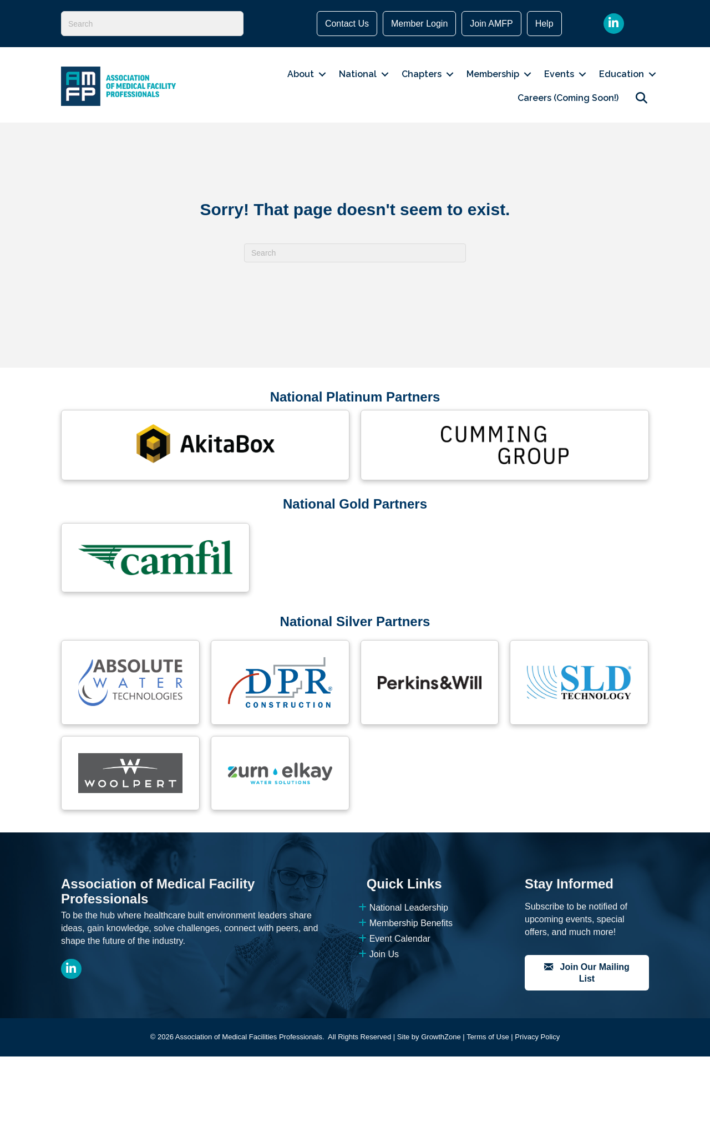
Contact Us (347, 23)
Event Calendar (394, 938)
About (300, 74)
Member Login (419, 23)
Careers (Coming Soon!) (568, 98)
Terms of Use (487, 1037)
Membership (492, 74)
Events (559, 74)
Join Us (378, 954)
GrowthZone (441, 1037)
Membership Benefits (405, 923)
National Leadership (403, 907)
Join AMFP (491, 23)
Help (544, 23)
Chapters (422, 74)
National (358, 74)
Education (621, 74)
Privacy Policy (537, 1037)
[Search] (152, 23)
